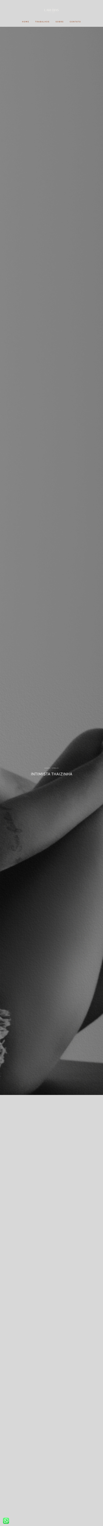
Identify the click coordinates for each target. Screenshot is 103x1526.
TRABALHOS (42, 22)
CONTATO (75, 22)
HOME (25, 22)
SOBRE (60, 22)
